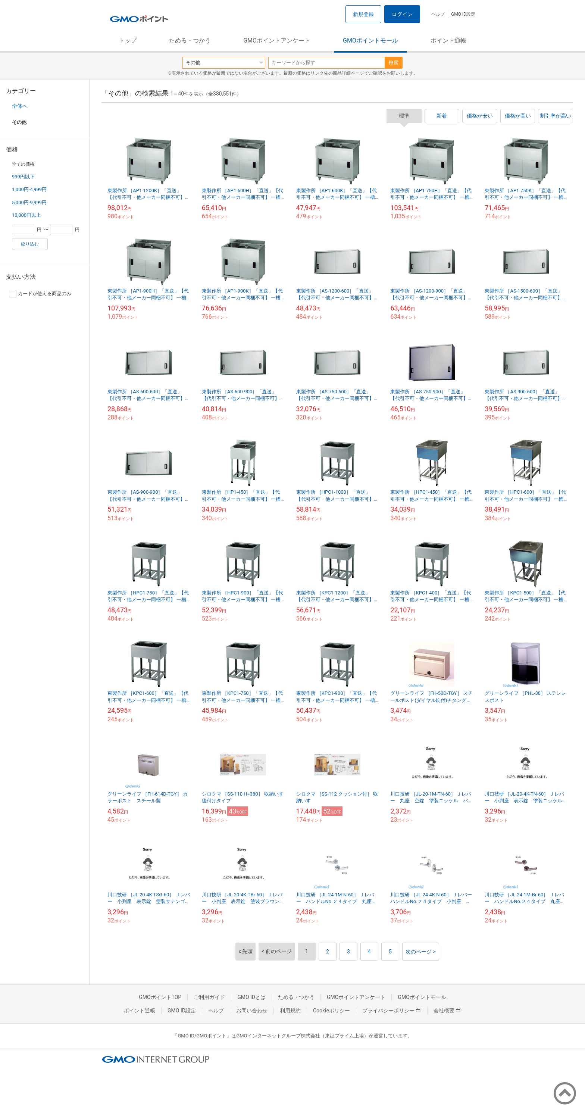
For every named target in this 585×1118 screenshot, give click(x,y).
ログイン (402, 14)
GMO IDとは (251, 997)
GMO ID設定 (463, 14)
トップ (128, 40)
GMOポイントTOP (160, 997)
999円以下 (23, 176)
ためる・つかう (190, 40)
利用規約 (290, 1011)
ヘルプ (438, 14)
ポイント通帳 (448, 40)
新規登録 (363, 14)
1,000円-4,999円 (29, 189)
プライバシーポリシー (391, 1011)
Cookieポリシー (331, 1011)
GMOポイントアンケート (276, 40)
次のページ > (421, 952)
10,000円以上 (26, 215)
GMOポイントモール (370, 40)
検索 (393, 62)
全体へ (20, 106)
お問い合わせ (252, 1011)
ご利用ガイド (209, 997)
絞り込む (30, 244)
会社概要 (447, 1011)
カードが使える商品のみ (40, 293)
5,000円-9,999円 (29, 202)
